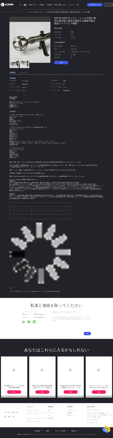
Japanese (108, 5)
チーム (50, 415)
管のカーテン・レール (33, 421)
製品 (25, 5)
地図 (47, 431)
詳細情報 (12, 72)
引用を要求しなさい (95, 5)
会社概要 (50, 418)
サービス (50, 413)
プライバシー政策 (60, 431)
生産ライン (70, 415)
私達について (33, 5)
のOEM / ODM (71, 410)
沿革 (49, 410)
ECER (94, 434)
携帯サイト (75, 431)
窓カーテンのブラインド (34, 410)
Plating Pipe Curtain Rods (53, 291)
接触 (61, 62)
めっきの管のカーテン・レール (37, 291)
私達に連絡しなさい (60, 5)
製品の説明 (23, 72)
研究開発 (70, 413)
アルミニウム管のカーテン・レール (19, 291)
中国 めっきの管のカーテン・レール (28, 434)
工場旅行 (41, 5)
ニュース (71, 5)
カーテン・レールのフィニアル (36, 418)
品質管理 (49, 5)
